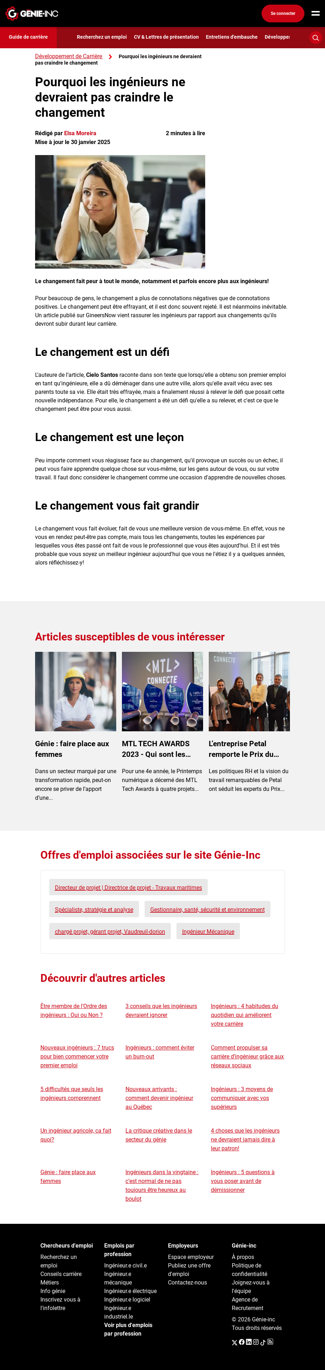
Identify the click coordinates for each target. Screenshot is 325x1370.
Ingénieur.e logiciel (127, 1299)
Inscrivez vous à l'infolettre (60, 1303)
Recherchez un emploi (102, 37)
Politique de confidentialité (249, 1269)
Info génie (52, 1291)
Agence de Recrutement (247, 1303)
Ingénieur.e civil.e (125, 1265)
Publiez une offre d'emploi (189, 1269)
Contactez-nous (187, 1282)
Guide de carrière (28, 37)
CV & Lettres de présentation (166, 37)
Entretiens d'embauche (232, 37)
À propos (243, 1257)
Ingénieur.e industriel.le (118, 1312)
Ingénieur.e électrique (130, 1291)
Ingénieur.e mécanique (118, 1278)
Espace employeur (191, 1257)
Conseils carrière (61, 1274)
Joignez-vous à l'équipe (251, 1286)
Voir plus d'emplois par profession (128, 1329)
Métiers (49, 1282)
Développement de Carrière (68, 56)
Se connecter (283, 13)
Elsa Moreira (80, 133)
